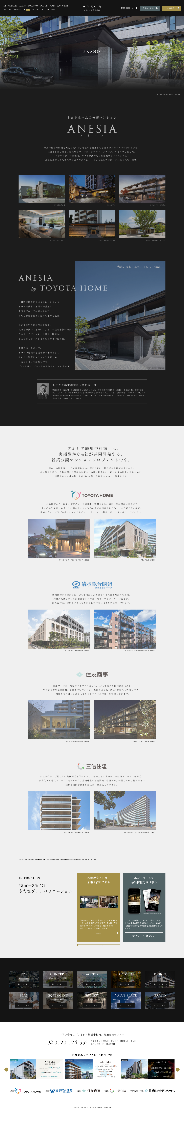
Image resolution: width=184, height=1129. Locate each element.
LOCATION (33, 6)
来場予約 (170, 8)
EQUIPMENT (62, 6)
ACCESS (22, 6)
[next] (178, 1087)
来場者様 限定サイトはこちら (99, 947)
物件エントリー (149, 8)
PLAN (52, 6)
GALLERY (7, 10)
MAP (53, 10)
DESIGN (44, 6)
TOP (4, 6)
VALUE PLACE (21, 10)
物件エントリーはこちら (143, 935)
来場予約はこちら (98, 935)
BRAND (35, 10)
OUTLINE (45, 10)
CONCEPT (12, 6)
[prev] (6, 1087)
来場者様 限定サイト (128, 8)
